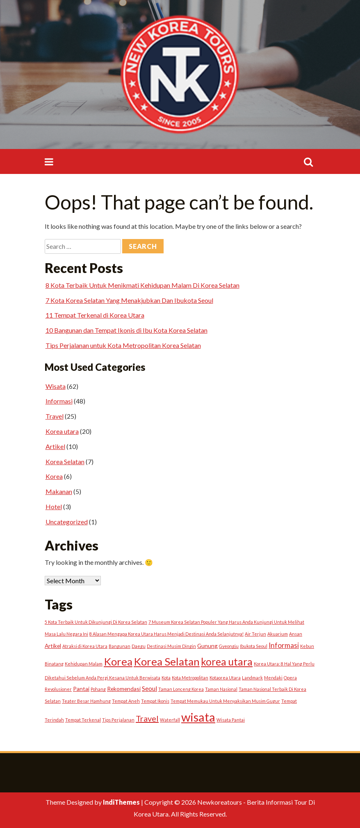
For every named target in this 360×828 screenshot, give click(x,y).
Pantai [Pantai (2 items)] (81, 688)
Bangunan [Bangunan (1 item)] (119, 646)
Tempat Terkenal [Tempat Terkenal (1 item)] (83, 719)
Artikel (55, 446)
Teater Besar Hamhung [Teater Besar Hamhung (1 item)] (86, 701)
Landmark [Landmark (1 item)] (252, 677)
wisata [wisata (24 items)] (198, 717)
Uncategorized (67, 522)
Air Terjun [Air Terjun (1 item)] (255, 633)
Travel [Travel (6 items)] (147, 718)
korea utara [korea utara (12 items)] (227, 662)
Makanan (59, 491)
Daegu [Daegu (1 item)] (139, 646)
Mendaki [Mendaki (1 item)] (273, 677)
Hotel (54, 506)
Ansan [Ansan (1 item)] (295, 633)
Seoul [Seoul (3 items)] (149, 688)
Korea (54, 476)
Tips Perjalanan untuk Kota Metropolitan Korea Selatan (123, 345)
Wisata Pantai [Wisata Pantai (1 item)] (230, 719)
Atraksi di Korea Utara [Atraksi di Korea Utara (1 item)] (84, 646)
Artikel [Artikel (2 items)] (53, 645)
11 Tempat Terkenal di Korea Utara (95, 315)
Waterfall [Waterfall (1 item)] (170, 719)
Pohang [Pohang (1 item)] (98, 689)
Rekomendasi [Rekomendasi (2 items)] (124, 688)
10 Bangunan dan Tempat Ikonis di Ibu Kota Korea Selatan (126, 330)
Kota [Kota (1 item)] (166, 677)
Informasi (59, 401)
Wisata (56, 386)
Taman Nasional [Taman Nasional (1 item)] (221, 689)
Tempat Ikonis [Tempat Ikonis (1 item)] (155, 701)
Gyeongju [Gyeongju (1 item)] (229, 646)
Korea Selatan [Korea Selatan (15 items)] (167, 661)
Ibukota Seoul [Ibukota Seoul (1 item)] (253, 646)
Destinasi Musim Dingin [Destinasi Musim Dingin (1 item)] (171, 646)
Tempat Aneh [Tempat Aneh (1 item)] (126, 701)
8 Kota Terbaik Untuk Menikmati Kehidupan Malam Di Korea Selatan (142, 285)
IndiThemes (121, 802)
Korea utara (62, 431)
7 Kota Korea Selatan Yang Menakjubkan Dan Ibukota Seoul (129, 300)
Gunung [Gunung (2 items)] (207, 645)
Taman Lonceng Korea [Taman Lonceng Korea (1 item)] (181, 689)
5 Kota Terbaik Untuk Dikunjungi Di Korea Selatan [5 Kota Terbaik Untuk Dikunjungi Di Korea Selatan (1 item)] (96, 622)
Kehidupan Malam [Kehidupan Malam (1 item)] (84, 663)
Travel (55, 416)
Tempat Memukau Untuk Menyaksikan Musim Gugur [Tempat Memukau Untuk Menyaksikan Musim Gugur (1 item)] (225, 701)
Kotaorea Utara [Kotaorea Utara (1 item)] (225, 677)
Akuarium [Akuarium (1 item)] (277, 633)
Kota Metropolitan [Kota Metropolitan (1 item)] (190, 677)
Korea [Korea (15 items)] (118, 661)
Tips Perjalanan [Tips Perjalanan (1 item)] (118, 719)
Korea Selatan (65, 461)
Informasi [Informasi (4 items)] (284, 645)
